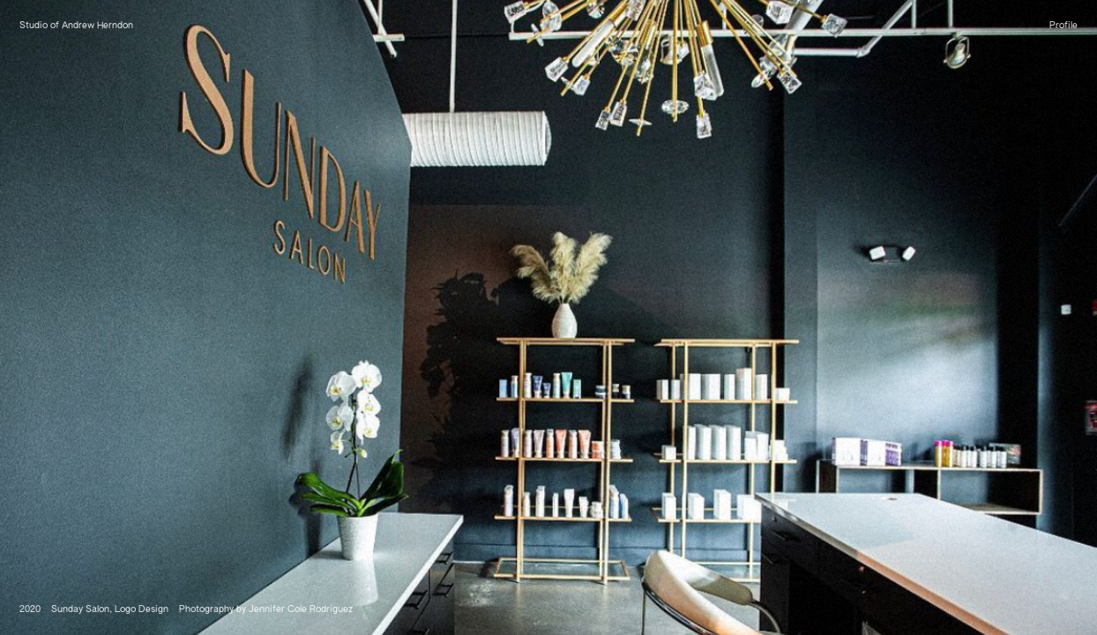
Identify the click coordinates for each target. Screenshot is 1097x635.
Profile (1063, 25)
